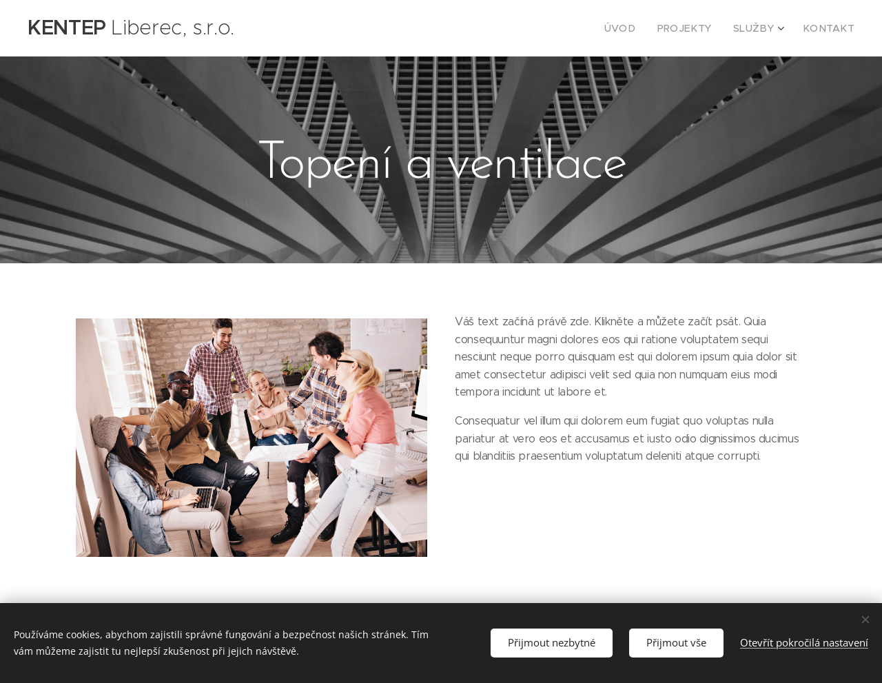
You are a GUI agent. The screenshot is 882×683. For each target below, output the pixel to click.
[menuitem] (639, 28)
